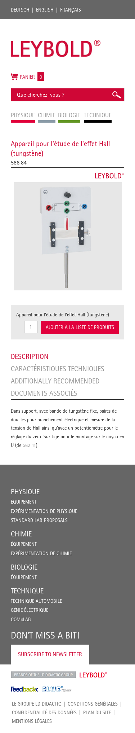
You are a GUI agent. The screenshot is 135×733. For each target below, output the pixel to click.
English (45, 10)
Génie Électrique (29, 610)
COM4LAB (21, 619)
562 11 (29, 445)
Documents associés (44, 393)
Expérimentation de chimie (41, 553)
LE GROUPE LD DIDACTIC (36, 704)
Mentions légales (32, 721)
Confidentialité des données (44, 712)
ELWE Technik (57, 689)
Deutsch (20, 10)
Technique (27, 591)
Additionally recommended (55, 381)
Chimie (21, 534)
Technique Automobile (36, 601)
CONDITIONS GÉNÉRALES (93, 704)
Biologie (24, 567)
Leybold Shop (94, 675)
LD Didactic (43, 675)
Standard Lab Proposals (39, 520)
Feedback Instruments (25, 689)
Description (30, 356)
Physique (25, 491)
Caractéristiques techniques (57, 368)
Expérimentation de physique (44, 511)
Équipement (24, 502)
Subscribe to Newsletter (50, 654)
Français (70, 10)
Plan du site (97, 712)
